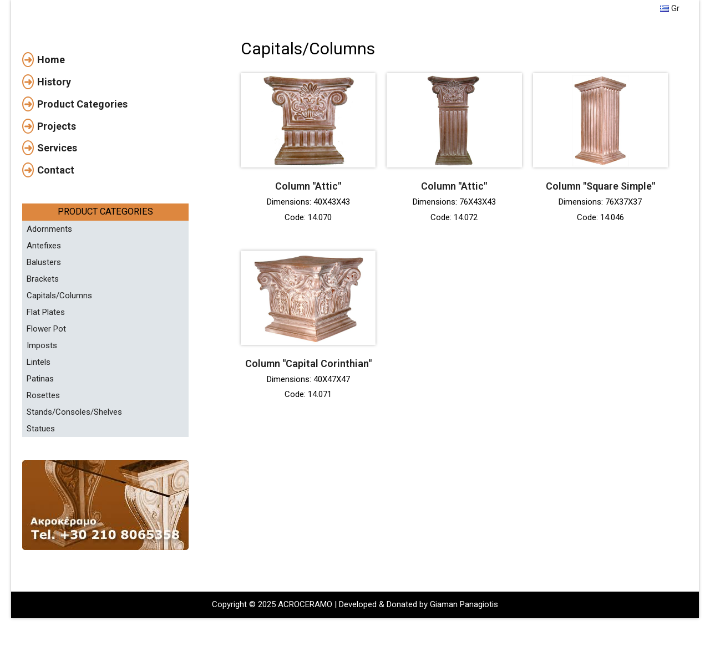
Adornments (49, 304)
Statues (41, 503)
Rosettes (43, 470)
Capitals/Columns (59, 370)
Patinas (40, 454)
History (54, 156)
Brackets (43, 354)
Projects (56, 201)
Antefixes (44, 320)
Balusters (44, 337)
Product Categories (82, 179)
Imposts (42, 420)
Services (57, 222)
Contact (55, 245)
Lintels (38, 437)
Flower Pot (46, 404)
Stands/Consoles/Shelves (74, 487)
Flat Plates (46, 387)
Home (51, 134)
